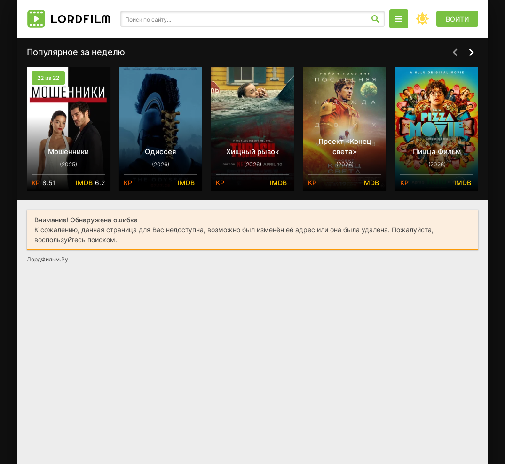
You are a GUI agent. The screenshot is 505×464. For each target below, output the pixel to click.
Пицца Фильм (437, 151)
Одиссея (160, 151)
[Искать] (375, 19)
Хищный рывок (252, 151)
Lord (80, 19)
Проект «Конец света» (344, 146)
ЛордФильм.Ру (47, 259)
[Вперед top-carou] (471, 53)
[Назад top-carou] (455, 53)
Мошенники (68, 151)
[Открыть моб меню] (398, 18)
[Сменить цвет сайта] (422, 18)
